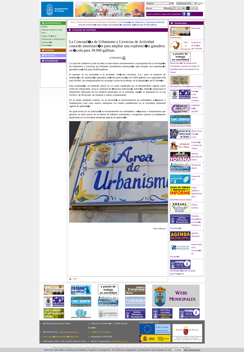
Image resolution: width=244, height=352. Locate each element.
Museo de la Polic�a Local (196, 134)
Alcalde (44, 27)
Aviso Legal (48, 337)
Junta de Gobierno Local (51, 30)
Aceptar (178, 350)
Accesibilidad (61, 337)
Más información (192, 350)
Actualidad (112, 22)
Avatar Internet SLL (119, 341)
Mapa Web (74, 337)
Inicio (72, 22)
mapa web (166, 14)
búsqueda (176, 14)
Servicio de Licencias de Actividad (91, 22)
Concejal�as (47, 45)
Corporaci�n (47, 42)
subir (73, 279)
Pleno (43, 33)
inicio (149, 14)
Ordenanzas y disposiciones (53, 39)
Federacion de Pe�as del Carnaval (196, 45)
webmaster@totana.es (68, 332)
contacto (156, 14)
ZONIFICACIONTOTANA (180, 126)
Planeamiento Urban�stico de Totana (186, 86)
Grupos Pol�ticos (49, 36)
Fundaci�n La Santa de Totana (196, 145)
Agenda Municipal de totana (196, 157)
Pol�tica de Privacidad (100, 332)
